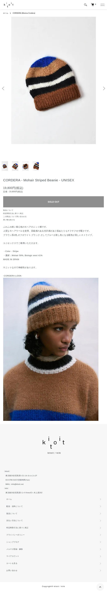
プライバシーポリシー (15, 535)
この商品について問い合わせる (15, 216)
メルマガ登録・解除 (14, 549)
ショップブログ (12, 542)
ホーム (5, 13)
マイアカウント (12, 556)
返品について (8, 210)
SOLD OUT (53, 202)
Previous (3, 88)
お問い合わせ (11, 570)
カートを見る (11, 563)
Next (103, 88)
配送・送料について (14, 506)
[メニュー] (102, 5)
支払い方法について (14, 520)
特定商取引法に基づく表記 (13, 213)
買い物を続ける (9, 220)
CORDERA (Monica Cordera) (24, 13)
